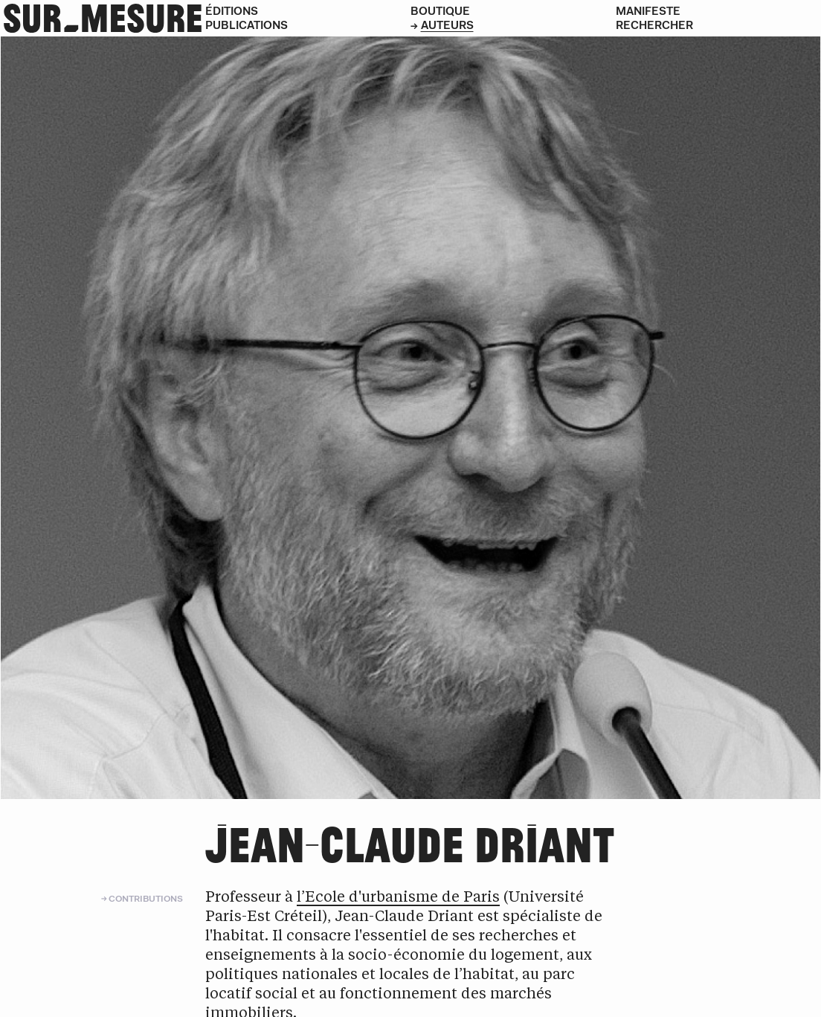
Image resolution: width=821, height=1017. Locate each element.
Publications (246, 25)
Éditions (231, 11)
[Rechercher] (718, 25)
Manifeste (648, 11)
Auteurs (447, 25)
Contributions (146, 898)
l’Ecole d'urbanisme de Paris (398, 898)
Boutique (440, 11)
